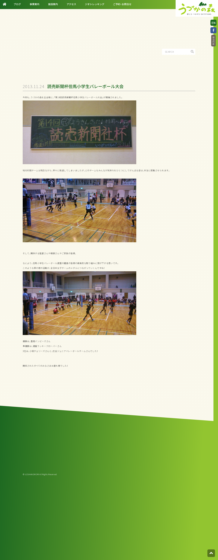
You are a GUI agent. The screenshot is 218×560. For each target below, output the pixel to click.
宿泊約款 (213, 40)
